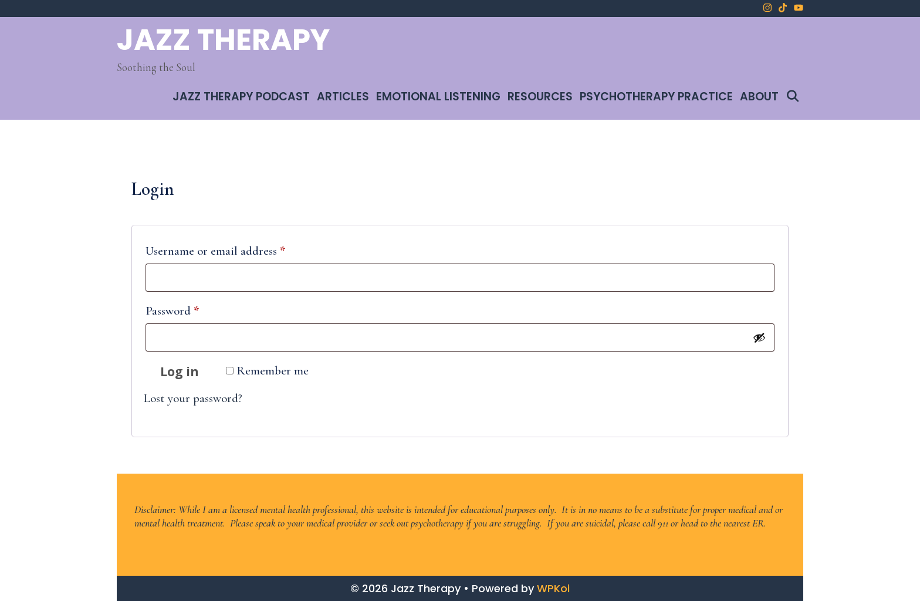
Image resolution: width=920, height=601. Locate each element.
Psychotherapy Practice (656, 96)
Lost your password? (193, 398)
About (759, 96)
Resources (540, 96)
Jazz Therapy (223, 39)
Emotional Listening (438, 96)
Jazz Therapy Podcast (241, 96)
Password (195, 308)
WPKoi (553, 588)
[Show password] (759, 337)
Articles (343, 96)
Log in (179, 371)
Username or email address (238, 248)
